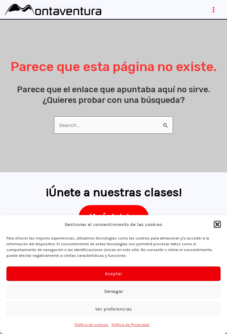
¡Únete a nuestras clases (111, 192)
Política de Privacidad (130, 324)
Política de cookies (91, 324)
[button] (217, 224)
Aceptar (113, 273)
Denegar (113, 291)
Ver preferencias (113, 309)
